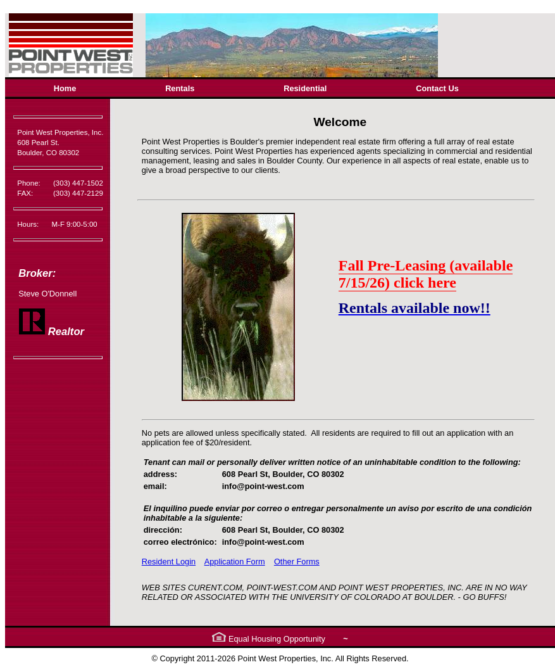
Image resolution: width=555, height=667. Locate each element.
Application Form (234, 561)
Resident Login (169, 561)
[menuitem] (64, 88)
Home (65, 88)
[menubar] (256, 88)
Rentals (179, 88)
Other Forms (297, 561)
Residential (305, 88)
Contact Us (437, 88)
